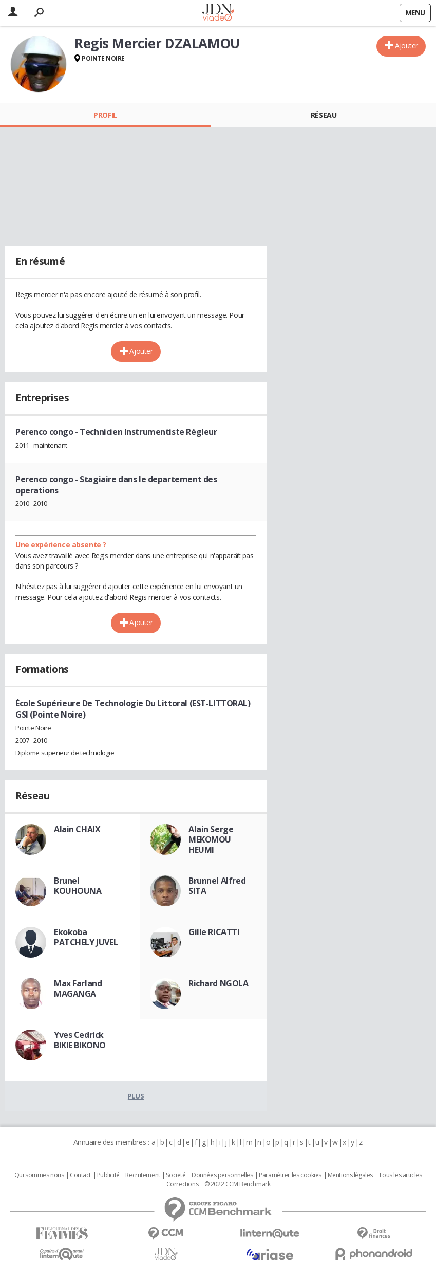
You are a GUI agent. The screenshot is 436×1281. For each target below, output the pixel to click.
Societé (175, 1175)
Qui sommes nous (39, 1175)
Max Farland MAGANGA (78, 988)
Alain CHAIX (77, 829)
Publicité (108, 1175)
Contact (80, 1175)
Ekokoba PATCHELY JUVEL (86, 937)
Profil (105, 115)
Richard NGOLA (218, 983)
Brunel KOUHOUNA (78, 885)
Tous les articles (400, 1175)
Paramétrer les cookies (290, 1175)
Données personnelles (222, 1175)
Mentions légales (350, 1175)
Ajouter (406, 45)
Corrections (182, 1184)
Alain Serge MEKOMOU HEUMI (210, 839)
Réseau (323, 115)
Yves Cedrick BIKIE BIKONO (80, 1040)
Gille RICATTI (214, 932)
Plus (136, 1096)
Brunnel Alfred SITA (216, 885)
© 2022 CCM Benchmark (237, 1184)
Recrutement (142, 1175)
